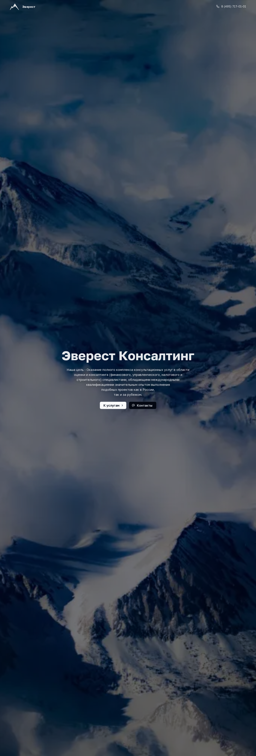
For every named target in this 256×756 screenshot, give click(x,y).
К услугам (111, 405)
